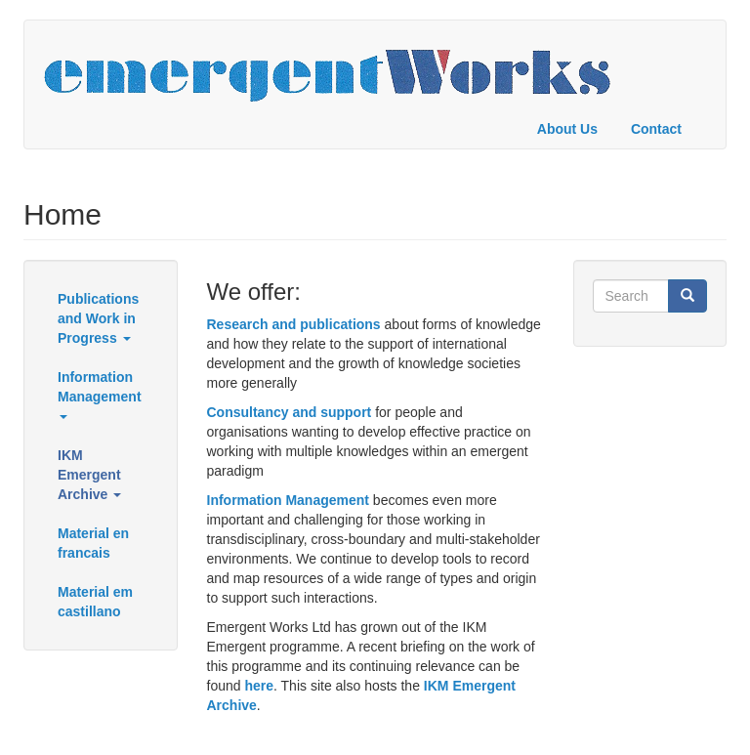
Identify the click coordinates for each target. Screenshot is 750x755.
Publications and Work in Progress (98, 318)
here (258, 685)
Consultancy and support (289, 412)
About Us (567, 129)
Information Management (100, 394)
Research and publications (294, 324)
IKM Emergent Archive (89, 474)
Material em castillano (95, 601)
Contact (656, 129)
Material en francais (93, 543)
